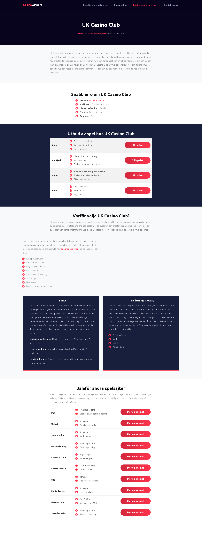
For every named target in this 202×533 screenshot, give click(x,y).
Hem (80, 33)
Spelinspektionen (70, 248)
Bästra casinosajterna (96, 33)
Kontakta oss (171, 5)
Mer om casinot (135, 412)
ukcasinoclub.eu (97, 100)
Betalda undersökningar (95, 5)
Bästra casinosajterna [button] (145, 5)
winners (32, 4)
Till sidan (138, 145)
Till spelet (137, 160)
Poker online (120, 5)
